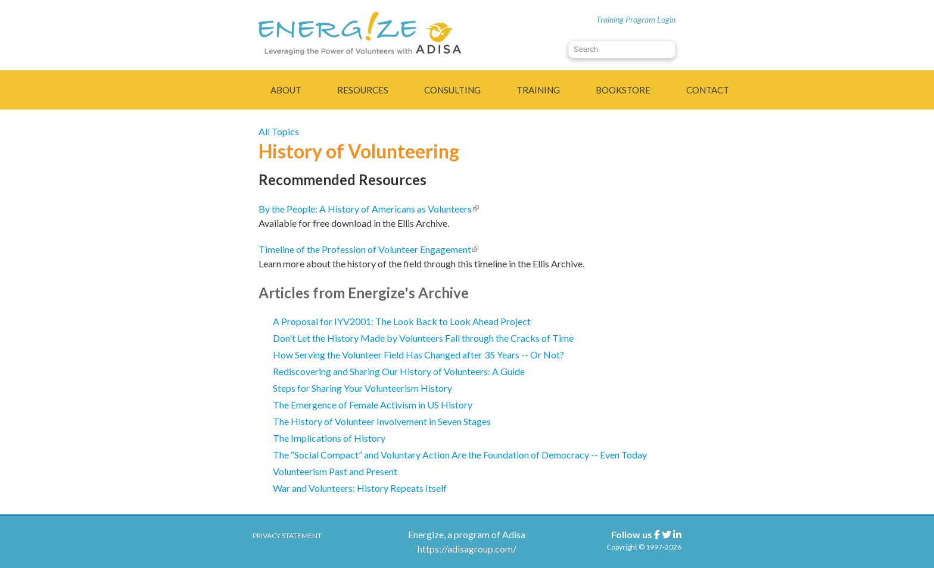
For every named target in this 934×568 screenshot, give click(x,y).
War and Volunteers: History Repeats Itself (360, 488)
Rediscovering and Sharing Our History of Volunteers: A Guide (399, 371)
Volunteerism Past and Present (335, 471)
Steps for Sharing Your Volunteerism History (362, 388)
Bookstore (623, 90)
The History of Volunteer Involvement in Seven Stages (382, 421)
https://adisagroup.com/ (467, 548)
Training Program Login (635, 19)
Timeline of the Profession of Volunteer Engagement (368, 249)
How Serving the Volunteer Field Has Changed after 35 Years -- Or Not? (418, 354)
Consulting (452, 90)
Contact (707, 90)
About (285, 90)
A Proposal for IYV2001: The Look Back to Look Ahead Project (402, 321)
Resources (362, 90)
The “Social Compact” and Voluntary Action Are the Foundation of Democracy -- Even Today (460, 454)
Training (538, 90)
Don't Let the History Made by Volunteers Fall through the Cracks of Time (423, 338)
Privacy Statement (287, 535)
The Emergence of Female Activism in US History (372, 404)
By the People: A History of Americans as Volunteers (369, 208)
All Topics (279, 131)
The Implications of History (329, 438)
